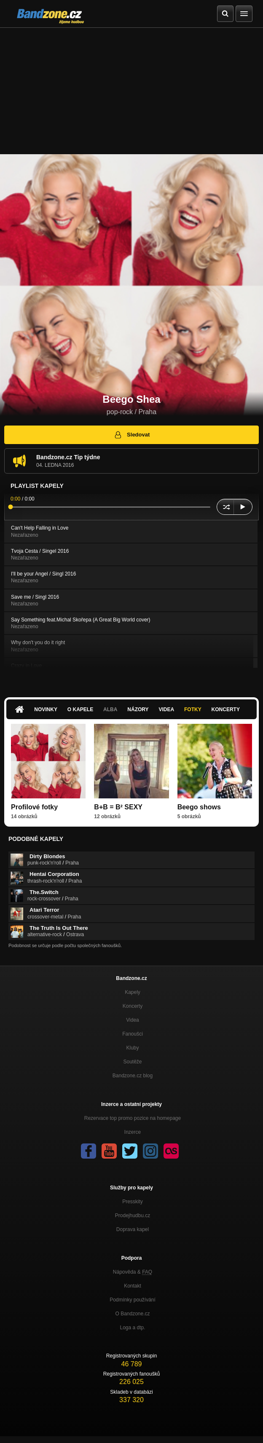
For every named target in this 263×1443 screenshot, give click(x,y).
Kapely (132, 992)
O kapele (80, 709)
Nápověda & (132, 1272)
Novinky (45, 709)
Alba (110, 709)
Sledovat (131, 434)
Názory (137, 709)
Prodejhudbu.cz (132, 1215)
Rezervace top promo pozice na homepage (132, 1118)
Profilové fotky (34, 807)
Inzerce (132, 1132)
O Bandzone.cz (132, 1314)
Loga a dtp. (132, 1328)
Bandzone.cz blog (133, 1076)
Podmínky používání (133, 1300)
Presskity (132, 1202)
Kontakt (132, 1286)
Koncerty (226, 709)
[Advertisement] (131, 91)
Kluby (132, 1048)
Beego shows (199, 807)
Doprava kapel (132, 1229)
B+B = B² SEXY (118, 807)
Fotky (192, 709)
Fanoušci (132, 1034)
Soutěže (132, 1062)
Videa (166, 709)
